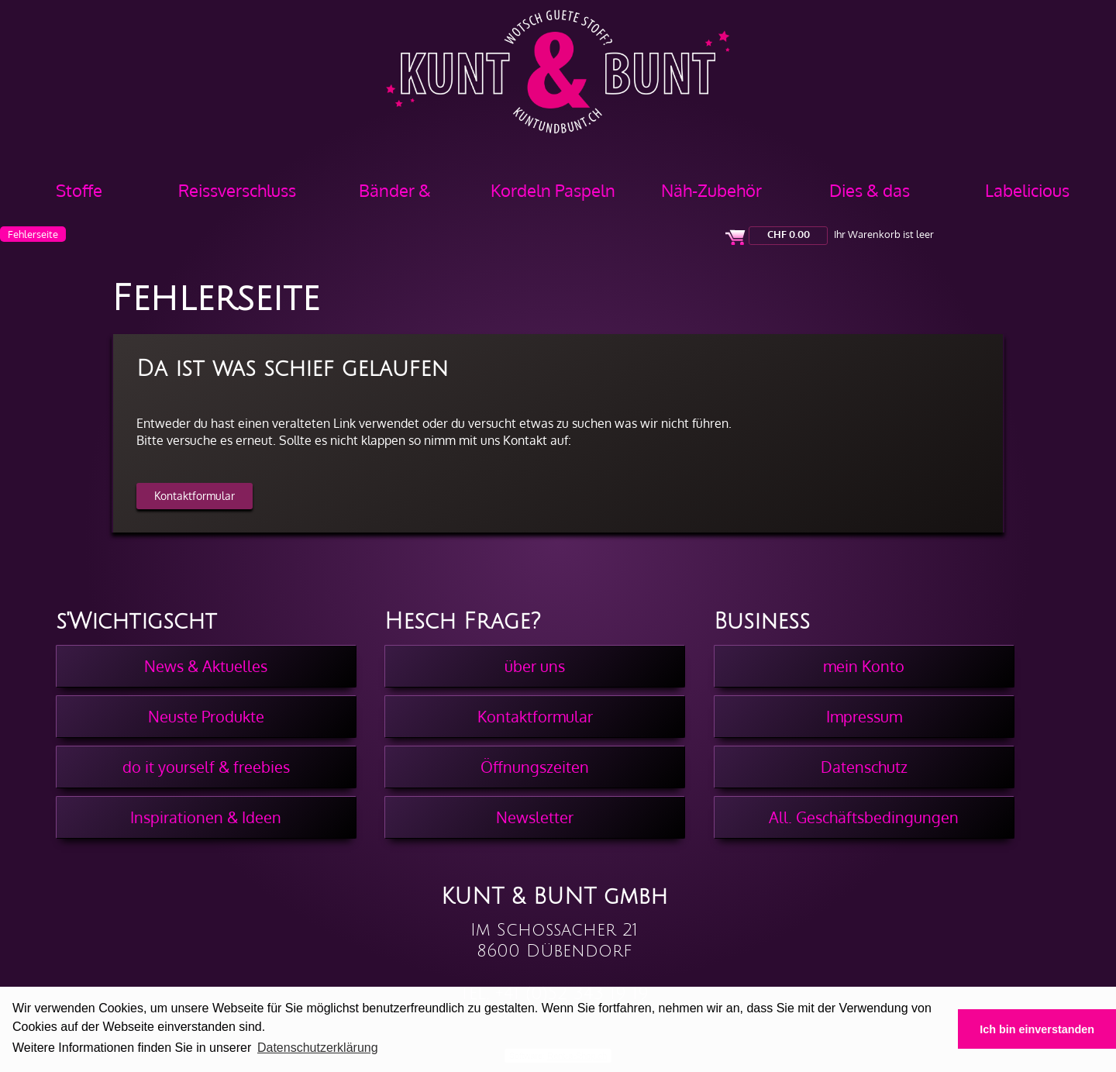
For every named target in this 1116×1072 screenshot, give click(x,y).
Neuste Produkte (206, 716)
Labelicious (1027, 190)
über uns (535, 666)
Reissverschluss (237, 190)
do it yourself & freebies (206, 767)
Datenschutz (864, 767)
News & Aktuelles (205, 666)
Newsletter (535, 817)
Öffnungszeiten (534, 767)
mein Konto (863, 666)
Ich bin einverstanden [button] (1037, 1029)
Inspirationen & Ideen (205, 817)
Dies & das (869, 190)
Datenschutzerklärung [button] (317, 1047)
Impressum (864, 716)
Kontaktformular (194, 495)
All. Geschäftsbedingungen (864, 817)
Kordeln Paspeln (553, 190)
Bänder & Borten (395, 195)
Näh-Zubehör (711, 190)
